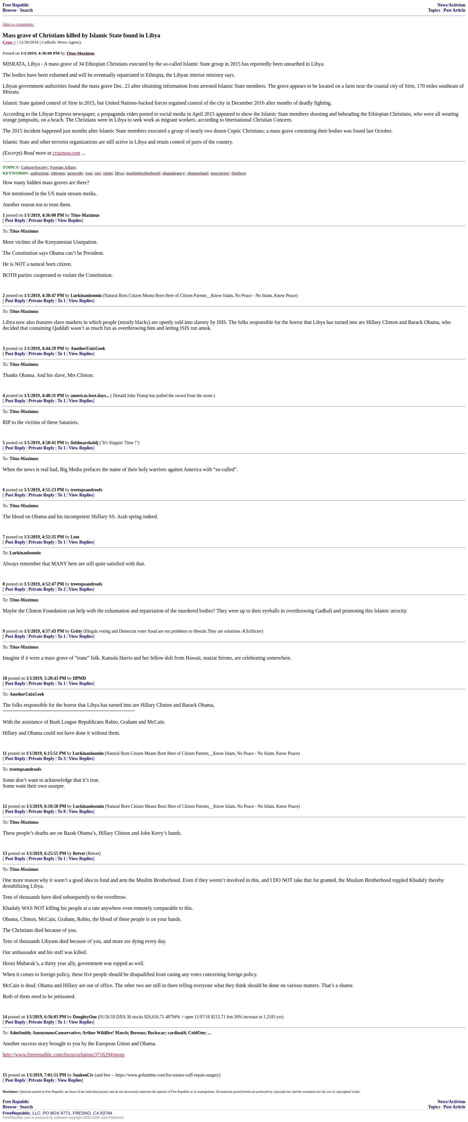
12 (5, 806)
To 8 (62, 811)
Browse (10, 10)
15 (5, 1075)
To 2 (62, 589)
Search (26, 10)
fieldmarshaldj (84, 442)
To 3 (62, 758)
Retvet (79, 853)
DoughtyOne (85, 1016)
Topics (434, 10)
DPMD (79, 678)
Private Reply (42, 220)
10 (5, 678)
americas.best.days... (90, 395)
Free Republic (16, 5)
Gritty (76, 631)
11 (5, 753)
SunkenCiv (83, 1075)
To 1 (62, 300)
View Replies (70, 220)
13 (5, 853)
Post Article (454, 10)
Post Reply (15, 220)
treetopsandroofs (86, 489)
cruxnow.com (66, 153)
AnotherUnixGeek (88, 348)
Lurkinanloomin (86, 295)
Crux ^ (9, 42)
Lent (75, 537)
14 (5, 1016)
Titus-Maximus (85, 215)
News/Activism (451, 5)
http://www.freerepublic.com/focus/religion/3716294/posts (64, 1054)
